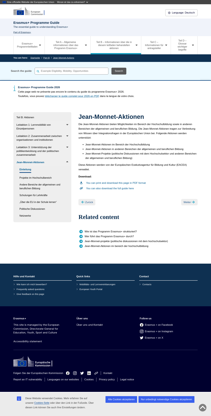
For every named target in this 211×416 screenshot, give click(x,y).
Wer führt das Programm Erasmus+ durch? (109, 236)
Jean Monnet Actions (63, 57)
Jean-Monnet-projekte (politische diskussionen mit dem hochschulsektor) (126, 241)
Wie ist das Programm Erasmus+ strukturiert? (111, 231)
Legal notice (127, 379)
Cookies (89, 379)
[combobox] (71, 71)
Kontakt (108, 373)
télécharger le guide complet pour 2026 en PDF (72, 96)
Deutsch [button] (181, 13)
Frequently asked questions (30, 289)
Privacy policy (107, 379)
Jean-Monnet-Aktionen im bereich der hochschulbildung (116, 246)
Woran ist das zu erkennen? (72, 2)
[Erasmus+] (30, 11)
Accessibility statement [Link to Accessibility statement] (27, 341)
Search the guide (21, 71)
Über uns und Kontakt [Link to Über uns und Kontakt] (89, 324)
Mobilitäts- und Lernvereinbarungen (97, 284)
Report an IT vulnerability (27, 379)
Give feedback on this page (30, 294)
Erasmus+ (19, 318)
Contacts (146, 284)
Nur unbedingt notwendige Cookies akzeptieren (166, 399)
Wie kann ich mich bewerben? (32, 284)
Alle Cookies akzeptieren (121, 399)
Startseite (35, 57)
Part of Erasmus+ (22, 32)
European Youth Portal (91, 289)
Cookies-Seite (41, 403)
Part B (46, 57)
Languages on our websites (63, 379)
